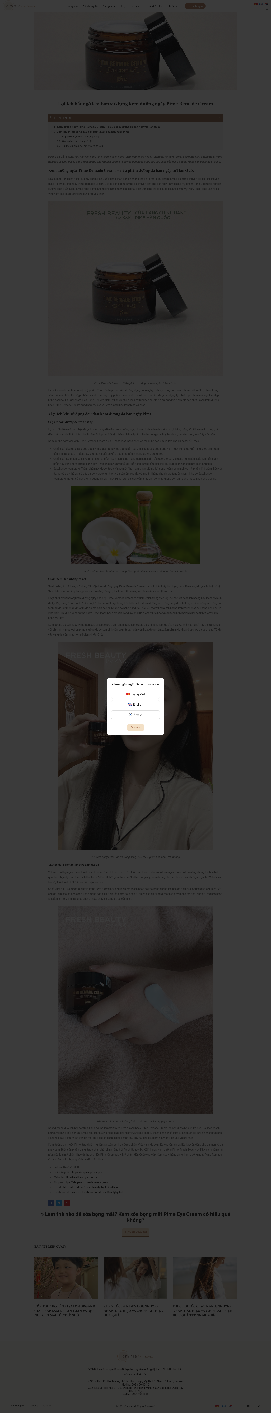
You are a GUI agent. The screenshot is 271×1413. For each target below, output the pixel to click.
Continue (136, 727)
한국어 (135, 714)
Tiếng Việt (135, 694)
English (135, 704)
